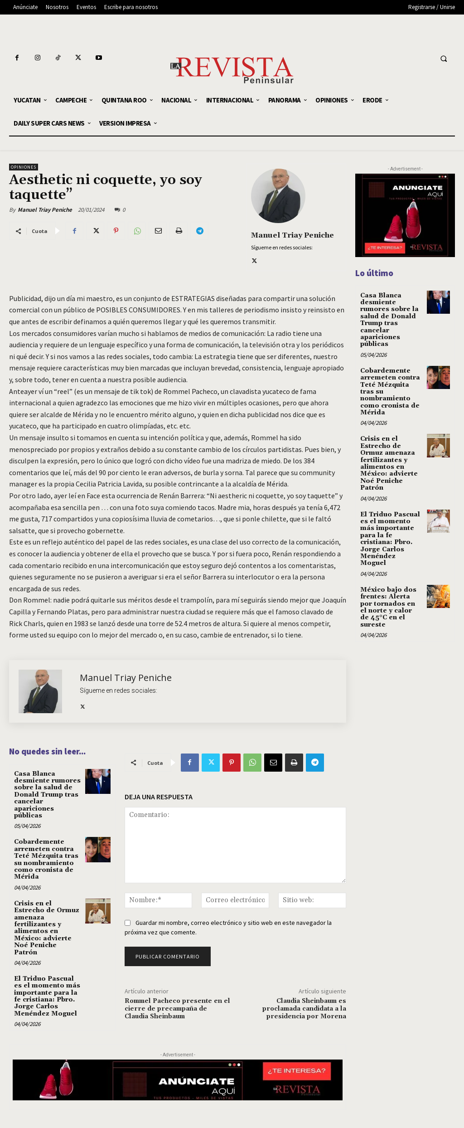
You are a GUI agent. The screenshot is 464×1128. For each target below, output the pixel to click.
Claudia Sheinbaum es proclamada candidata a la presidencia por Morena (304, 1009)
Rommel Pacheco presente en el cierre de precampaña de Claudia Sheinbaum (177, 1009)
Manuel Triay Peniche (45, 210)
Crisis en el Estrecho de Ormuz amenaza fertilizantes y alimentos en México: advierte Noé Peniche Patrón (46, 928)
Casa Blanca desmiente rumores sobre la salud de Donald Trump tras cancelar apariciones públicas (47, 795)
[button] (443, 59)
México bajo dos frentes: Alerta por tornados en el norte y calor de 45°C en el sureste (388, 607)
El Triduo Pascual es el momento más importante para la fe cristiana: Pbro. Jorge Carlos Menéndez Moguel (47, 996)
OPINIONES (23, 167)
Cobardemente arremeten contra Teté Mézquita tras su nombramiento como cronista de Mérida (46, 859)
